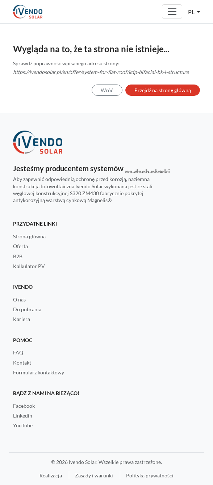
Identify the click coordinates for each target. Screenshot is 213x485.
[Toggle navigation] (172, 11)
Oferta (20, 246)
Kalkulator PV (29, 266)
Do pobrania (27, 309)
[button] (194, 11)
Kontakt (22, 362)
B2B (17, 256)
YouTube (23, 425)
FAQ (18, 352)
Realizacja (50, 475)
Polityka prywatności (150, 475)
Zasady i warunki (94, 475)
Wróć (107, 90)
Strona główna (29, 236)
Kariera (21, 319)
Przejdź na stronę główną (162, 90)
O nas (19, 299)
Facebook (24, 406)
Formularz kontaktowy (38, 372)
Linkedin (22, 415)
